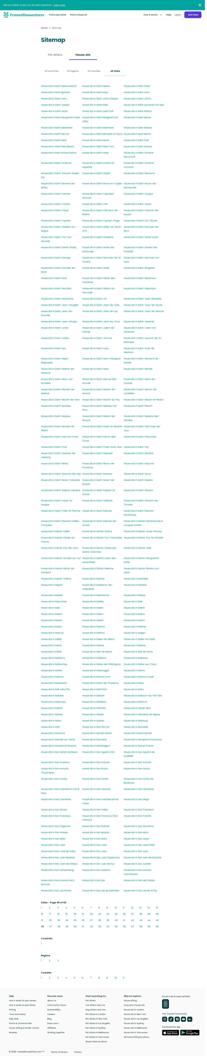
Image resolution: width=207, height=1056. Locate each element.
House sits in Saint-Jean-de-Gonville (57, 313)
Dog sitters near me (95, 1009)
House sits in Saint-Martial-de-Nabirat (58, 391)
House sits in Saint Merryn (55, 134)
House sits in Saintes (93, 578)
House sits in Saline (51, 651)
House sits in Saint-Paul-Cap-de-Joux (142, 428)
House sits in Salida (51, 639)
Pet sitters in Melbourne (97, 1032)
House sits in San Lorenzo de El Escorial (57, 882)
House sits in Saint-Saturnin (139, 463)
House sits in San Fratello (137, 816)
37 (91, 920)
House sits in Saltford (135, 701)
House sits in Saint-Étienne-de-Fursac (99, 523)
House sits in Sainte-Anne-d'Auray (143, 531)
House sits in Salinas (93, 645)
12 (132, 907)
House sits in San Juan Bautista (58, 857)
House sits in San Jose (53, 845)
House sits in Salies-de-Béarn (98, 639)
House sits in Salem (92, 607)
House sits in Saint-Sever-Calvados (60, 480)
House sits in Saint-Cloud (54, 210)
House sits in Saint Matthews (56, 127)
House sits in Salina (51, 645)
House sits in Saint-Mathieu (56, 406)
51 (83, 926)
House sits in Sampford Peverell (58, 745)
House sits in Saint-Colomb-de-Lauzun (141, 212)
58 (140, 926)
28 (140, 914)
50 (75, 926)
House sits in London (134, 1009)
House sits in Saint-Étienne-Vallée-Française (60, 523)
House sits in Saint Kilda (95, 104)
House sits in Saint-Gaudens (97, 237)
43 (140, 920)
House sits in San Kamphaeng (57, 870)
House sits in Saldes (93, 601)
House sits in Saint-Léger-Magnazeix (55, 360)
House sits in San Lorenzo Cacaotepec (137, 872)
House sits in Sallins (51, 670)
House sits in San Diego (136, 799)
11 (123, 907)
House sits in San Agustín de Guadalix (139, 754)
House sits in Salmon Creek (139, 676)
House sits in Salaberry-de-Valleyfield (97, 587)
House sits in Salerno (52, 632)
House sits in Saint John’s (137, 98)
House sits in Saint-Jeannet (139, 321)
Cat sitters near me (95, 1005)
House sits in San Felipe (95, 809)
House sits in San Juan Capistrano (101, 857)
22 (91, 914)
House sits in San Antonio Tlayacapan (54, 770)
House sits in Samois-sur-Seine (58, 739)
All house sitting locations (136, 1037)
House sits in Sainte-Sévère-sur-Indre (142, 570)
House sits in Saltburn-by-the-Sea (143, 695)
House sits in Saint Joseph (55, 104)
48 (58, 926)
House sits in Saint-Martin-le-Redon (144, 399)
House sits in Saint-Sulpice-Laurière (60, 490)
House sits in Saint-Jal (94, 298)
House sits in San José (94, 845)
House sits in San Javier (136, 838)
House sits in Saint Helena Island (58, 86)
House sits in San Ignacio (95, 832)
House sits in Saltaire (52, 695)
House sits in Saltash (93, 695)
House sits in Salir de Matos (97, 651)
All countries (51, 71)
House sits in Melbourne (135, 1027)
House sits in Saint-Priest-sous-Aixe (102, 447)
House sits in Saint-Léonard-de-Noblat (141, 360)
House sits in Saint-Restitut (138, 453)
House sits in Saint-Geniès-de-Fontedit (141, 249)
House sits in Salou (134, 683)
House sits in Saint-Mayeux (55, 416)
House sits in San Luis (93, 880)
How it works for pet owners (22, 1000)
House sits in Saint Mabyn (138, 111)
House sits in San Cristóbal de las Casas (100, 801)
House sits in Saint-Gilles (95, 268)
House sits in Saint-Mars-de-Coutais (140, 381)
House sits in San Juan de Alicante (142, 857)
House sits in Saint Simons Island (58, 152)
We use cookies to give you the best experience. (34, 5)
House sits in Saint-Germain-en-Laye (142, 259)
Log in (177, 14)
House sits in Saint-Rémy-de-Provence (98, 465)
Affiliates (51, 1027)
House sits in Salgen (134, 632)
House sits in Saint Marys (137, 117)
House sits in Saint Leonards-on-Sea (144, 104)
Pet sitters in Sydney (96, 1027)
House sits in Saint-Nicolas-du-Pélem (58, 428)
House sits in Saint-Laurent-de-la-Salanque (143, 340)
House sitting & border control (24, 1027)
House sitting (130, 1000)
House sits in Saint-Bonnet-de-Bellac (58, 185)
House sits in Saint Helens (96, 86)
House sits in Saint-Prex (54, 447)
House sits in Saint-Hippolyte (140, 288)
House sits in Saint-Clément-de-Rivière (100, 212)
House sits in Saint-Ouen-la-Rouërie (102, 426)
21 (83, 914)
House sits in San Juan (94, 851)
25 (116, 914)
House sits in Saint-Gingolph (139, 268)
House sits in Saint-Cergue (138, 193)
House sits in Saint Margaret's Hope (60, 117)
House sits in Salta (134, 689)
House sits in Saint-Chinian (55, 204)
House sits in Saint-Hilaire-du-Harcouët (98, 290)
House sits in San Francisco (139, 809)
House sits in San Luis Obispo (139, 880)
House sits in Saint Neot (54, 140)
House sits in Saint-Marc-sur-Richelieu (57, 381)
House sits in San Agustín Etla (98, 752)
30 (157, 914)
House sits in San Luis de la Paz (140, 890)
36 (83, 920)
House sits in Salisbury (53, 658)
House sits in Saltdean (94, 701)
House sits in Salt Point (94, 689)
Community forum (56, 1005)
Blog (49, 1018)
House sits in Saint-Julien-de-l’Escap (98, 329)
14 (149, 907)
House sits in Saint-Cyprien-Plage (101, 220)
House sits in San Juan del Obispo (59, 863)
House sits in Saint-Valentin (97, 500)
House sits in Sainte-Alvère (97, 531)
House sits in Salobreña (54, 683)
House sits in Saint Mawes (138, 127)
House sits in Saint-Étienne (97, 510)
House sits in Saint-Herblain (56, 288)
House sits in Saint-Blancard (139, 173)
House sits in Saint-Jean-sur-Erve (101, 321)
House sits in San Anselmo (55, 762)
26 (124, 914)
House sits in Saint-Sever (137, 473)
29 (149, 914)
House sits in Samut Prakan (139, 745)
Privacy (78, 1052)
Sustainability (53, 1009)
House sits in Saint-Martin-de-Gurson (99, 391)
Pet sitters (55, 55)
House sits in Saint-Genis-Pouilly (58, 247)
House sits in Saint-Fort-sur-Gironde (57, 239)
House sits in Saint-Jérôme (97, 338)
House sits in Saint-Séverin (138, 490)
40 (116, 920)
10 (116, 907)
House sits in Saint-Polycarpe (140, 436)
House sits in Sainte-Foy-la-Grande (143, 537)
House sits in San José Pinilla (139, 845)
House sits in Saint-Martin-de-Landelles (140, 391)
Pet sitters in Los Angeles (98, 1023)
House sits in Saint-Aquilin (96, 173)
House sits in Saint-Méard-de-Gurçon (99, 418)
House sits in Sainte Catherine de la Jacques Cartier (143, 523)
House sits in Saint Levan (54, 111)
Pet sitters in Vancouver (97, 1037)
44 (149, 920)
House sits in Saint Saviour (138, 146)
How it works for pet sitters (22, 1005)
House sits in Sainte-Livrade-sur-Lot (61, 558)
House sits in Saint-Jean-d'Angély (59, 305)
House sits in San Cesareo (96, 789)
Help (168, 14)
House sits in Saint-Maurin (138, 406)
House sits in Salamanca (95, 595)
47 (50, 926)
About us (51, 1000)
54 (107, 926)
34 (66, 920)
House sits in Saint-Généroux (140, 278)
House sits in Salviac (93, 720)
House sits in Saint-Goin (54, 278)
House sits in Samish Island (96, 733)
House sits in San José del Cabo (58, 851)
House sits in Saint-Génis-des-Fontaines (99, 280)
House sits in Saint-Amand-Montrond (139, 154)
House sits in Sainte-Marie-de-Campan (58, 570)
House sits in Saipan (52, 585)
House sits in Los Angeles (136, 1018)
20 (75, 914)
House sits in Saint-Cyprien (56, 220)
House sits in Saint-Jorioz (55, 327)
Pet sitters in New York (96, 1018)
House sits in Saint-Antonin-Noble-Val (60, 175)
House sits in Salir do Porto (138, 651)
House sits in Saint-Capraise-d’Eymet (98, 195)
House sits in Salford (93, 632)
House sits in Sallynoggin (95, 670)
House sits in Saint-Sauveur (97, 473)
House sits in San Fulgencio (55, 826)
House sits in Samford (53, 733)
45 (157, 920)
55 (116, 926)
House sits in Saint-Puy (136, 447)
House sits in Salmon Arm (96, 676)
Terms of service (59, 1052)
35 (75, 920)
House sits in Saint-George (55, 257)
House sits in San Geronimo (139, 826)
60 (157, 926)
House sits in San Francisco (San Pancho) (100, 818)
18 (58, 914)
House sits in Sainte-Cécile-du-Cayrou (58, 539)
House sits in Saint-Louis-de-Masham (139, 350)
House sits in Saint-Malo (95, 368)
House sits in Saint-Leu (53, 348)
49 (66, 926)
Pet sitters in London (96, 1014)
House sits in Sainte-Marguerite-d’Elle (142, 560)
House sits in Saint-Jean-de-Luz (100, 311)
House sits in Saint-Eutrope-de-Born (141, 228)
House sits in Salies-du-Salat (139, 639)
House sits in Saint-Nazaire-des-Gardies (142, 418)
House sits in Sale (133, 601)
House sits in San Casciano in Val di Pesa (60, 791)
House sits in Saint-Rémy (54, 463)
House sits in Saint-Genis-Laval (141, 237)
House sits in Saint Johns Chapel (100, 98)
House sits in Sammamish (138, 733)
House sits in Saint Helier (137, 86)
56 (124, 926)
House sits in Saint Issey (95, 92)
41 (124, 920)
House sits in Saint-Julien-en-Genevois (140, 329)
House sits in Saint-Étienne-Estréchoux (139, 512)
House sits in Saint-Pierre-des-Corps (99, 438)
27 (132, 914)
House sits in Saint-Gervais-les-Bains (58, 270)
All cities (115, 71)
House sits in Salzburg (136, 720)
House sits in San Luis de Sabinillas (100, 890)
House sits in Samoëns (94, 739)
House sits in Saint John (137, 92)
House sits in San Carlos (137, 768)
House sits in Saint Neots (95, 140)
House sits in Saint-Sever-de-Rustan (98, 482)
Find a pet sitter (58, 14)
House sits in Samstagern (96, 745)
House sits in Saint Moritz (137, 134)
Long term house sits (134, 1005)
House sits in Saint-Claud (137, 204)
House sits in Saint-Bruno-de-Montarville (140, 185)
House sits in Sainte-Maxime (97, 568)
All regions (73, 71)
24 (107, 914)
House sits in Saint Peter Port (98, 146)
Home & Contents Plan (20, 1023)
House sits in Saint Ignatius (55, 92)
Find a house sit (78, 14)
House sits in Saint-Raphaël (97, 453)
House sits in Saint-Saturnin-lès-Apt (61, 473)
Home (44, 28)
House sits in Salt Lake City (55, 689)
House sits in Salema (93, 626)
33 (58, 920)
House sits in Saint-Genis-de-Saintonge (98, 249)
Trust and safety (17, 1014)
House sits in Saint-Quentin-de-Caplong (58, 455)
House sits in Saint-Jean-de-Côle (100, 305)
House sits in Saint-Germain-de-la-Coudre (102, 259)
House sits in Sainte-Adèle (55, 531)
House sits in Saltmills (94, 708)
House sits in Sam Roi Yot (95, 727)
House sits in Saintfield (136, 578)
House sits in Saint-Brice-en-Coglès (102, 183)
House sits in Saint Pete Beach (57, 146)
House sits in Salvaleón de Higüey (142, 714)
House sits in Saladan (135, 585)
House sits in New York (135, 1014)
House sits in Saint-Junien (55, 338)
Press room (52, 1023)
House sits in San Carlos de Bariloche (138, 780)
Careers (51, 1014)
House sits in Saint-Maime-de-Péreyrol (58, 370)
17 (50, 914)
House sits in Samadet (136, 727)
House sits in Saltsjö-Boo (137, 708)
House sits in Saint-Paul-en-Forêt (59, 436)
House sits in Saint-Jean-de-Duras (143, 305)
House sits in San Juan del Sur (98, 863)
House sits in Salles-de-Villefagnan (101, 664)
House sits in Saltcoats (53, 701)
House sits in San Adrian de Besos (59, 752)
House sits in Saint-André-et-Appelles (98, 165)
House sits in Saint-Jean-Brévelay (142, 298)
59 (149, 926)
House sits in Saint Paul (136, 140)
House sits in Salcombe (53, 601)
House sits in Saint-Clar (95, 204)
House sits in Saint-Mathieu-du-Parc (99, 408)
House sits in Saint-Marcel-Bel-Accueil (99, 381)
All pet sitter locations (96, 1041)
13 (140, 907)
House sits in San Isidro (136, 832)
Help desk (14, 1018)
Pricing (12, 1009)
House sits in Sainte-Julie (137, 548)
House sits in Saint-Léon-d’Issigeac (101, 358)
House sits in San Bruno (95, 768)
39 (107, 920)
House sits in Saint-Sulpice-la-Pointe (99, 492)
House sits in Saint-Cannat (55, 193)
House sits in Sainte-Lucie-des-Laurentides (99, 560)
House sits (83, 55)
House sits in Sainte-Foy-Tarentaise (102, 537)
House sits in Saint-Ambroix (56, 163)
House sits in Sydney (134, 1023)
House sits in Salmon (52, 676)
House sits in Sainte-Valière (56, 578)
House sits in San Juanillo (137, 863)
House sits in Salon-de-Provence (100, 683)
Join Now (192, 14)
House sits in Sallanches (54, 664)
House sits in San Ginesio (54, 832)
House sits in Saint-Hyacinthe (57, 298)
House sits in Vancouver (136, 1032)
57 (132, 926)
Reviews (13, 1032)
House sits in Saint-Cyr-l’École (140, 220)
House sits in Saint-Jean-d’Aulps (59, 321)
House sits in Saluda (51, 714)
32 (50, 920)
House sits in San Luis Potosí (56, 890)
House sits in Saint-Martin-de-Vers (60, 399)
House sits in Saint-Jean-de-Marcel (144, 311)
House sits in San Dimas (54, 809)
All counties (94, 71)
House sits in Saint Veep (95, 152)
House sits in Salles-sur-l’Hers (140, 664)
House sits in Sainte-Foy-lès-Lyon (59, 548)
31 (42, 920)
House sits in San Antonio (96, 762)
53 (99, 926)
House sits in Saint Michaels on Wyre (102, 134)
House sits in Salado (52, 595)
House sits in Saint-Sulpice (138, 480)
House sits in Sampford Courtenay (143, 739)
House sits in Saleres (135, 626)
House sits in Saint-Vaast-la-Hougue (57, 502)
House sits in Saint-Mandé (138, 368)
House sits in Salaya (134, 595)
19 (66, 914)
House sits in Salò (50, 727)
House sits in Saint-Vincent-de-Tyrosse (141, 502)
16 (42, 914)
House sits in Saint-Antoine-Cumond (139, 165)
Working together (56, 1032)
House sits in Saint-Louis (95, 348)
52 (91, 926)
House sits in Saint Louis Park (97, 111)
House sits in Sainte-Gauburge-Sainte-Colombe (99, 550)
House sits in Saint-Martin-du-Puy (101, 399)
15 (157, 907)
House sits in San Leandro (96, 870)
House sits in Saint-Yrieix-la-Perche (60, 510)
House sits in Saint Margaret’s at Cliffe (100, 119)
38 (99, 920)
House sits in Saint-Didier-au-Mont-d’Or (102, 228)
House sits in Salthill (51, 708)
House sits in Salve (51, 720)
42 (132, 920)
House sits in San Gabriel (95, 826)
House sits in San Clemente (139, 789)
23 (99, 914)
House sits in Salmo (134, 670)
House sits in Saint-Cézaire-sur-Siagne (58, 228)
